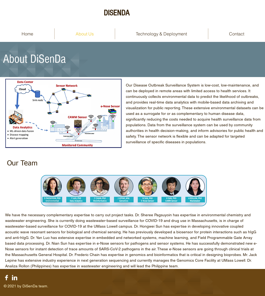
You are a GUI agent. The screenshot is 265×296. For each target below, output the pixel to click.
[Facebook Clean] (6, 277)
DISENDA (116, 13)
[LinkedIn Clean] (14, 277)
